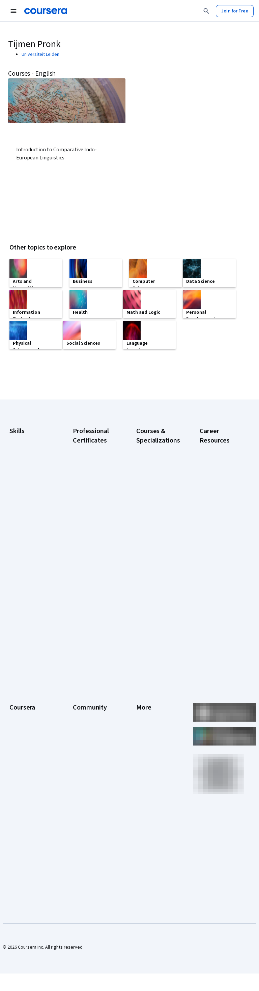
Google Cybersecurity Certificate (87, 494)
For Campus (21, 817)
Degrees (18, 787)
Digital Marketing (26, 514)
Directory (145, 774)
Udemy (16, 858)
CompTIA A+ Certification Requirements (214, 510)
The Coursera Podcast (86, 737)
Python (16, 561)
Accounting (20, 467)
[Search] (206, 11)
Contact (144, 754)
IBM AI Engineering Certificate (91, 588)
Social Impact (22, 838)
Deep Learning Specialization (150, 547)
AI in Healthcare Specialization (151, 530)
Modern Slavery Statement (152, 797)
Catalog (17, 733)
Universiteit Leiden (40, 54)
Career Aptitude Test (221, 476)
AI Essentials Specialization (150, 480)
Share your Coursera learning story (220, 645)
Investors (145, 703)
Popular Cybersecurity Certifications (214, 625)
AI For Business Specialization (151, 497)
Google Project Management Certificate (88, 551)
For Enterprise (23, 797)
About (15, 693)
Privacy (143, 723)
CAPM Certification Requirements (218, 490)
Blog (77, 723)
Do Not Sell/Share (154, 811)
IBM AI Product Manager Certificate (93, 604)
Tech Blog (83, 750)
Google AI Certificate (94, 476)
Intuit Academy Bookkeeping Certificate (88, 642)
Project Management (30, 551)
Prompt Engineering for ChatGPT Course (156, 621)
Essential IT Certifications (213, 554)
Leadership (20, 713)
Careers (17, 723)
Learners (82, 693)
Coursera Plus (23, 743)
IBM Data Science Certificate (90, 621)
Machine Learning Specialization (153, 604)
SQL (13, 571)
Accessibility (149, 743)
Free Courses (23, 848)
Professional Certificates (22, 757)
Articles (144, 764)
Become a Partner (27, 828)
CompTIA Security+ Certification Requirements (219, 534)
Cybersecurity (23, 494)
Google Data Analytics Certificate (93, 514)
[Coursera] (45, 11)
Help (140, 733)
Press (142, 693)
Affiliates (145, 784)
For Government (25, 807)
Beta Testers (86, 713)
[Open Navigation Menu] (13, 11)
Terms (142, 713)
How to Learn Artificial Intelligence (221, 588)
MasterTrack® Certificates (23, 774)
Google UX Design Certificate (91, 571)
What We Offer (23, 703)
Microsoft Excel (24, 541)
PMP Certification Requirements (217, 604)
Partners (81, 703)
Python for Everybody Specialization (150, 642)
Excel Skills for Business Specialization (150, 568)
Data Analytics (23, 504)
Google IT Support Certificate (91, 530)
